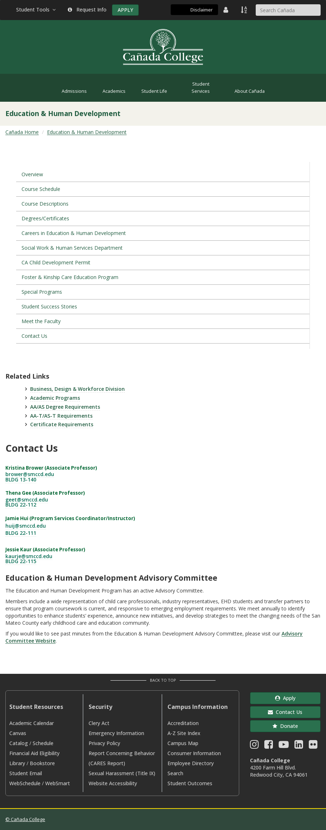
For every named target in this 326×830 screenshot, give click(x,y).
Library (17, 763)
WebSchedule (25, 783)
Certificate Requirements (61, 424)
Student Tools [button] (36, 9)
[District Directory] (226, 9)
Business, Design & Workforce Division (77, 388)
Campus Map (182, 743)
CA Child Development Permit (56, 262)
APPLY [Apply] (125, 9)
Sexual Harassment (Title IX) (122, 773)
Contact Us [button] (285, 712)
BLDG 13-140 (20, 479)
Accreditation (183, 723)
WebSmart (57, 783)
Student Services (201, 87)
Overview (32, 174)
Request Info (87, 9)
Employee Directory (190, 763)
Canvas (17, 733)
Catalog (18, 743)
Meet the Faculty (41, 321)
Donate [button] (285, 726)
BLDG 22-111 (20, 532)
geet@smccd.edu (26, 499)
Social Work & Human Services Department (72, 247)
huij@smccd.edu (25, 525)
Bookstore (42, 763)
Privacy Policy (104, 743)
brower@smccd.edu (29, 474)
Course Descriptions (45, 203)
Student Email (25, 773)
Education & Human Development (87, 132)
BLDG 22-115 (20, 561)
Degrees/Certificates (45, 218)
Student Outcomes (189, 783)
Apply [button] (285, 698)
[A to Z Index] (244, 9)
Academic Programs (55, 397)
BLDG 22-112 (20, 504)
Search (175, 773)
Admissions (74, 91)
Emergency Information (116, 733)
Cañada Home (22, 132)
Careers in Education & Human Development (74, 233)
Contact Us (34, 335)
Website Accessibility (113, 783)
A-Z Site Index (183, 733)
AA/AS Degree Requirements (65, 406)
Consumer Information (194, 753)
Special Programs (42, 291)
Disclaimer (201, 9)
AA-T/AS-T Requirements (61, 415)
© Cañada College (25, 819)
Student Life (154, 91)
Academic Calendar (31, 723)
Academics (114, 91)
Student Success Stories (49, 306)
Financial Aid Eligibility (34, 753)
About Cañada (250, 91)
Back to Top (163, 680)
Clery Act (99, 723)
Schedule (43, 743)
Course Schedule (41, 189)
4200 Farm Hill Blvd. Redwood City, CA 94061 (279, 771)
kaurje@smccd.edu (28, 556)
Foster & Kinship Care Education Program (70, 277)
